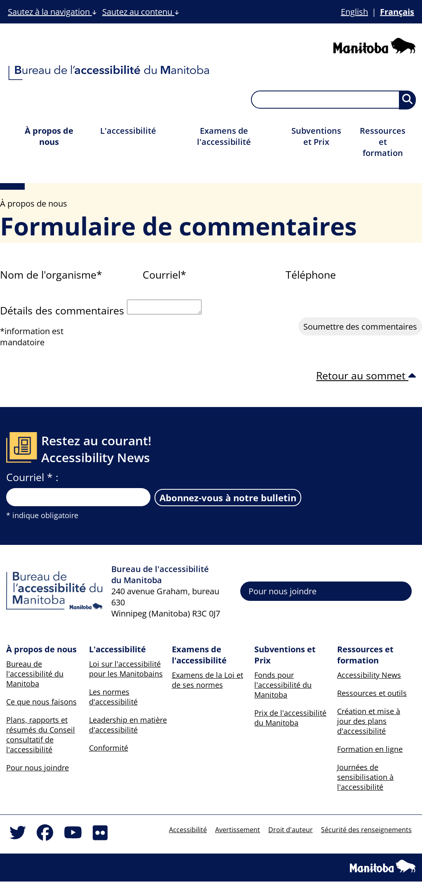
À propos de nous (49, 136)
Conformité (108, 750)
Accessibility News (369, 677)
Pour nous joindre (282, 593)
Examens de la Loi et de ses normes (207, 682)
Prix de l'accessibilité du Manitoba (290, 720)
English (354, 11)
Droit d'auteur (290, 832)
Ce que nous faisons (41, 704)
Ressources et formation (383, 141)
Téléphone (311, 274)
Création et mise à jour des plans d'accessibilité (368, 723)
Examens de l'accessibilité (224, 136)
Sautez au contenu (140, 11)
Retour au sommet (366, 378)
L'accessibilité (128, 130)
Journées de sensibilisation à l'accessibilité (365, 779)
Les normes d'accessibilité (113, 699)
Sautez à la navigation (52, 11)
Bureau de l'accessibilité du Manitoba (34, 676)
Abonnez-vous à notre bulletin (227, 500)
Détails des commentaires (62, 313)
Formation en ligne (370, 751)
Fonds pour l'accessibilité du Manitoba (283, 687)
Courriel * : (32, 479)
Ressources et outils (372, 695)
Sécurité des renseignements (366, 832)
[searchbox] (333, 100)
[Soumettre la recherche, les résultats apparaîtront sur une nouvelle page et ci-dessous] (407, 100)
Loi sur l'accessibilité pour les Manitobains (126, 671)
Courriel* (164, 274)
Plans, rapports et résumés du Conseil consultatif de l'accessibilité (40, 737)
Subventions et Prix (316, 136)
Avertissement (237, 832)
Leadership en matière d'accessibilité (128, 727)
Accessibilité (188, 832)
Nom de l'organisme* (51, 274)
